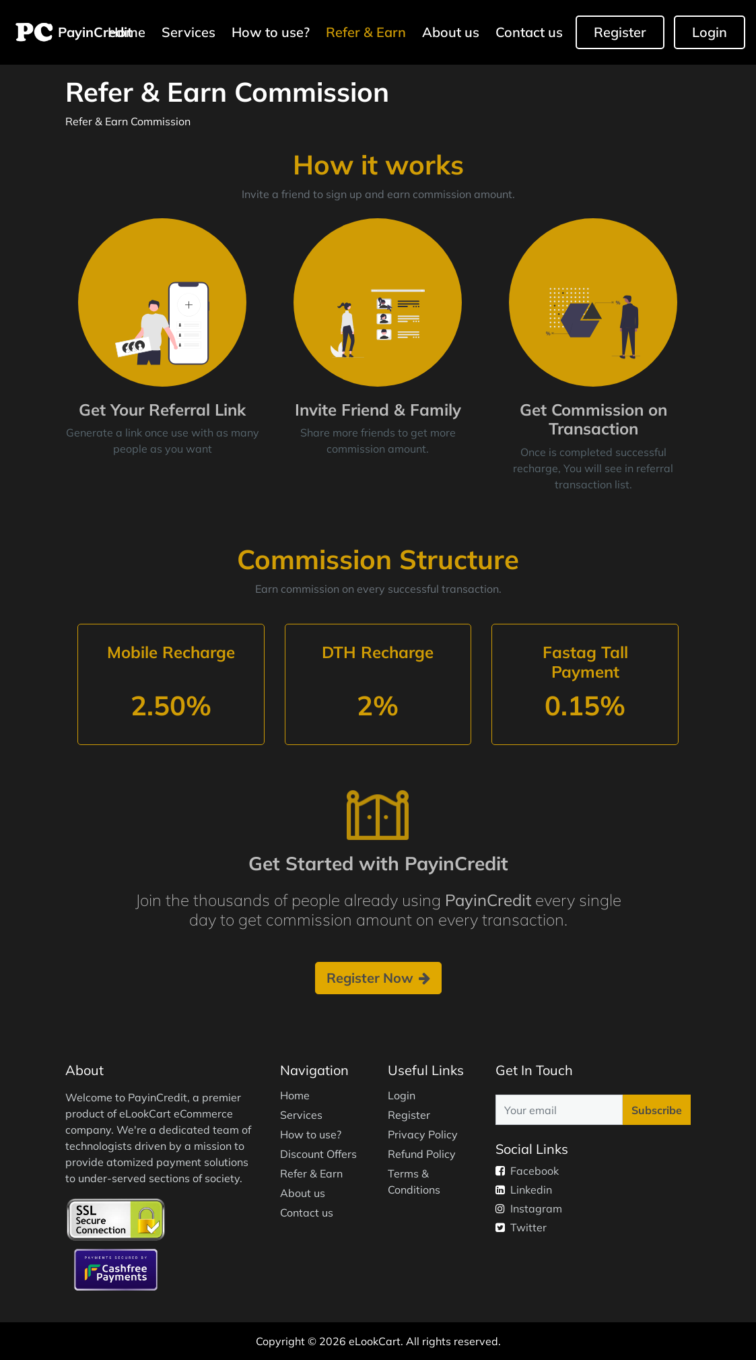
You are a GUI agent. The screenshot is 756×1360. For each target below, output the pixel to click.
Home (295, 1095)
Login (709, 32)
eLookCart (375, 1341)
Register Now (378, 977)
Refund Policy (422, 1154)
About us (450, 32)
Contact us (529, 32)
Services (188, 32)
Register (620, 32)
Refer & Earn (366, 32)
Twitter (521, 1227)
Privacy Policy (423, 1134)
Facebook (527, 1170)
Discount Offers (318, 1154)
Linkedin (523, 1189)
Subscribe (656, 1110)
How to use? (271, 32)
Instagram (528, 1208)
